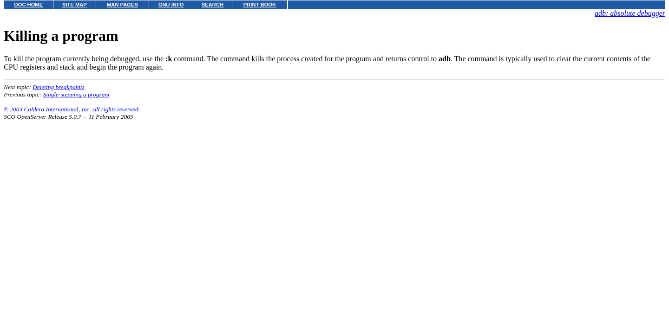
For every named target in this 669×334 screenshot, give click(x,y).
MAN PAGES (122, 4)
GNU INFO (171, 4)
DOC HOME (28, 4)
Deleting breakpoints (59, 87)
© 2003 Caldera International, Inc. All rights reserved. (72, 109)
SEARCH (212, 4)
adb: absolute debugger (630, 13)
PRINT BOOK (259, 4)
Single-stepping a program (76, 94)
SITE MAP (74, 4)
